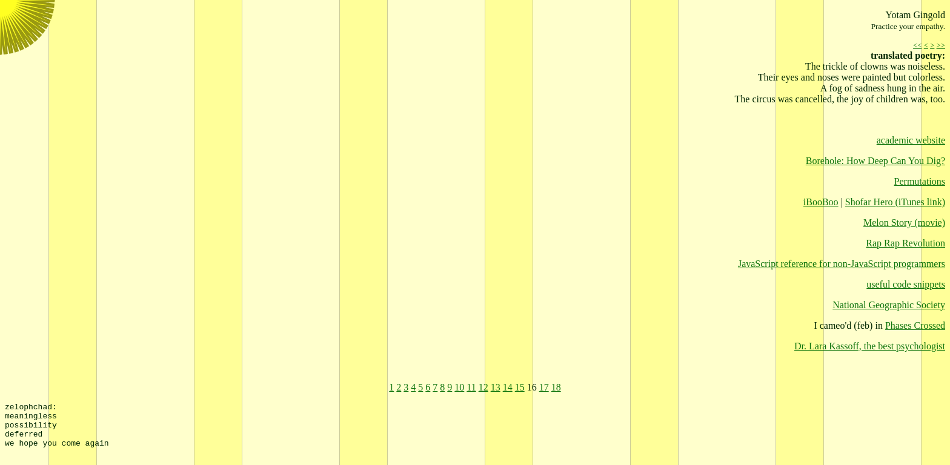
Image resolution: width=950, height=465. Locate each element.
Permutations (919, 181)
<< (917, 45)
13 (495, 387)
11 (471, 387)
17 (544, 387)
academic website (911, 140)
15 (520, 387)
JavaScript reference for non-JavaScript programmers (841, 264)
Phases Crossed (915, 325)
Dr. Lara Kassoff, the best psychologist (869, 346)
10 (459, 387)
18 (556, 387)
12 (483, 387)
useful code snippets (905, 284)
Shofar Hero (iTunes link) (895, 202)
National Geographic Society (888, 305)
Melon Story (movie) (904, 222)
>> (941, 45)
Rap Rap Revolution (905, 243)
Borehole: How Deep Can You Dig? (875, 161)
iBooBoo (821, 202)
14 (508, 387)
